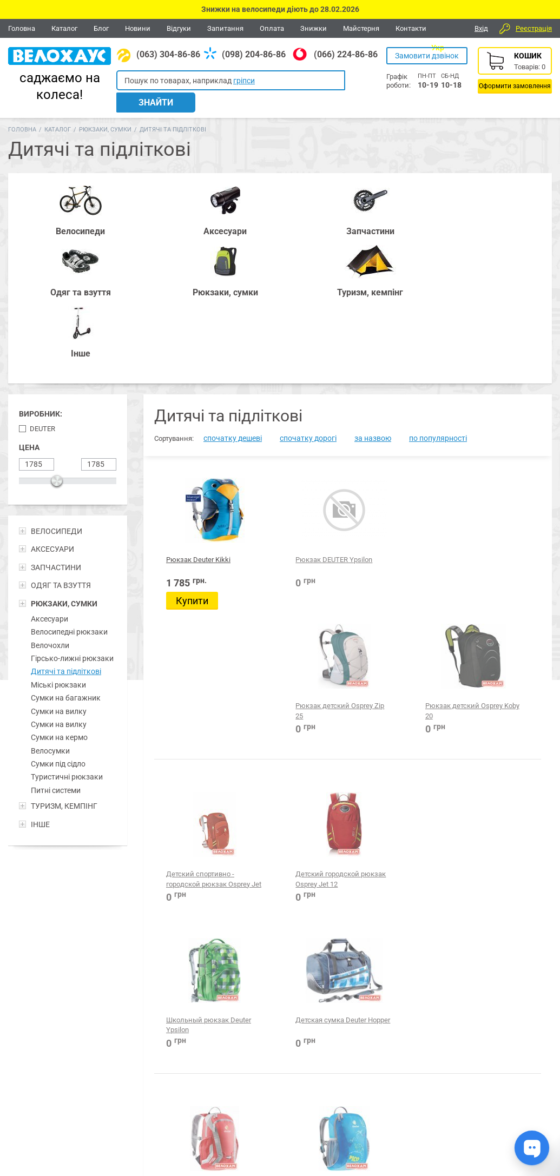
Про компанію (513, 1110)
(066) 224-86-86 (346, 54)
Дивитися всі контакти (247, 1130)
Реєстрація (534, 28)
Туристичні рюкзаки (67, 640)
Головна (21, 28)
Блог (101, 28)
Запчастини (92, 1049)
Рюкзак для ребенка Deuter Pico (290, 780)
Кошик (515, 70)
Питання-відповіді (520, 1098)
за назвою (372, 302)
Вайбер (478, 1049)
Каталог (64, 28)
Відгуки (179, 28)
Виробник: (40, 277)
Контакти (411, 28)
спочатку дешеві (232, 302)
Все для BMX (284, 1049)
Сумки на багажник (66, 561)
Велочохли (50, 508)
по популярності (438, 302)
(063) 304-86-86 (168, 54)
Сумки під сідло (58, 627)
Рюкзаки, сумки (105, 115)
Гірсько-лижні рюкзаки (72, 522)
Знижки (313, 28)
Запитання (225, 28)
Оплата (272, 28)
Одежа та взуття (355, 1049)
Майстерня (361, 28)
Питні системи (56, 653)
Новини (137, 28)
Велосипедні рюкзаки (69, 495)
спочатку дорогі (308, 302)
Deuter (42, 292)
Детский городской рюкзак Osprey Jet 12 (296, 616)
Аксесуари (49, 482)
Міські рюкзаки (58, 548)
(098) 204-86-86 (254, 54)
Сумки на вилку (59, 574)
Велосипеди (32, 1049)
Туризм (416, 1049)
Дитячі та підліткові (66, 535)
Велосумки (50, 614)
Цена (29, 311)
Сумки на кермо (59, 601)
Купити (192, 464)
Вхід (481, 28)
